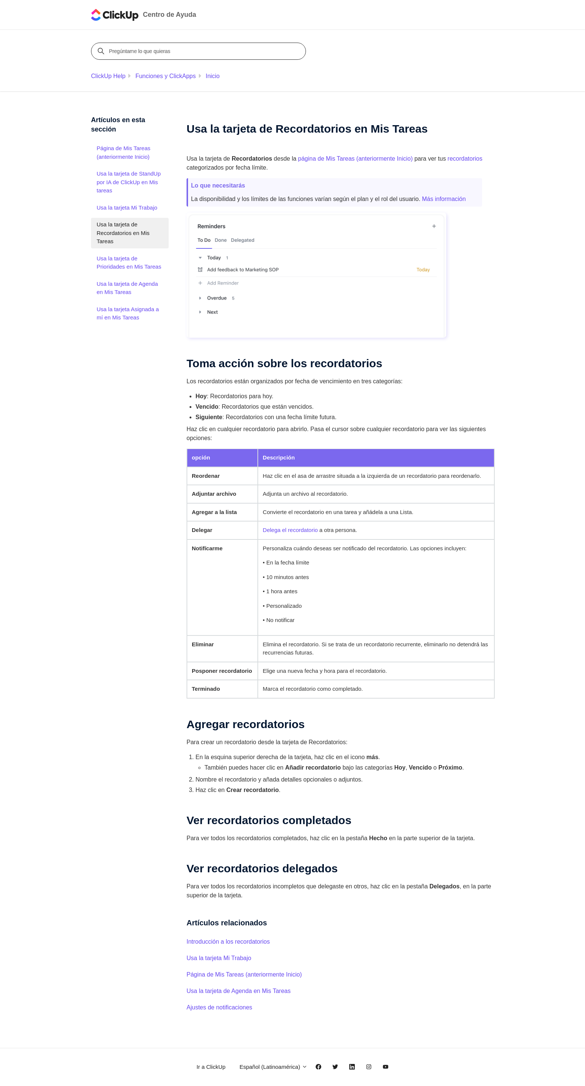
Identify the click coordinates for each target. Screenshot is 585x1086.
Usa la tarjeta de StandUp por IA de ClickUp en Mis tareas (129, 182)
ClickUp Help (108, 76)
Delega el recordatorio (290, 530)
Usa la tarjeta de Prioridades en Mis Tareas (129, 262)
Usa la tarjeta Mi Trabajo (219, 958)
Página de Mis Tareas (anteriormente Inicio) (244, 974)
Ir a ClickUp (211, 1067)
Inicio (212, 76)
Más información (444, 199)
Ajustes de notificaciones (219, 1007)
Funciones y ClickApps (165, 76)
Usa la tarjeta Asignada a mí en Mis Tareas (128, 313)
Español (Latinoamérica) (273, 1067)
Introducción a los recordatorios (228, 941)
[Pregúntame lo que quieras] (199, 51)
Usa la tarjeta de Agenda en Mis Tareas (239, 991)
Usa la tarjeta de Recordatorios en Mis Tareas (123, 232)
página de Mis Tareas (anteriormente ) (355, 158)
